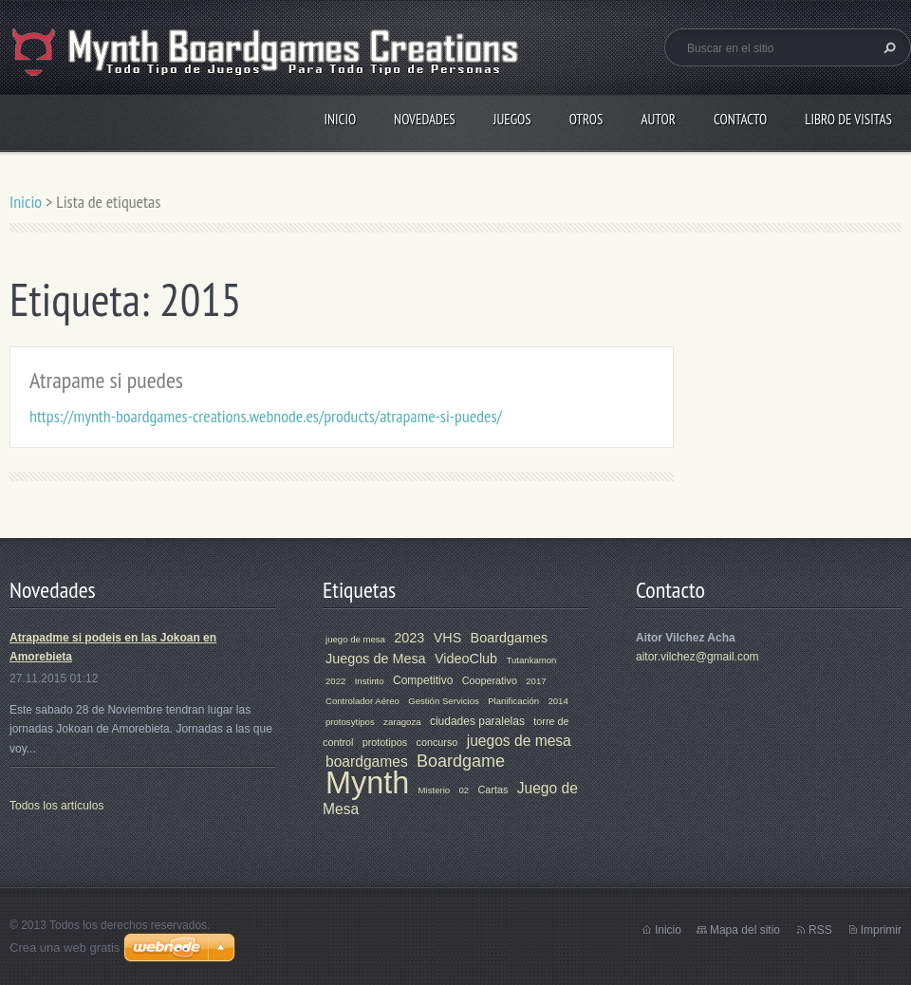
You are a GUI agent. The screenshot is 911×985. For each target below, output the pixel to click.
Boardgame (461, 761)
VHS (448, 637)
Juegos (512, 119)
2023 (409, 637)
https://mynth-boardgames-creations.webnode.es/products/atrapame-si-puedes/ (265, 416)
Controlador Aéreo (362, 701)
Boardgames (509, 637)
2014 (557, 701)
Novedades (425, 119)
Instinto (369, 681)
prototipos (385, 742)
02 (464, 790)
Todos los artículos (56, 805)
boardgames (366, 761)
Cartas (493, 789)
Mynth (367, 783)
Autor (658, 119)
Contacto (740, 119)
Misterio (434, 790)
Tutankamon (531, 660)
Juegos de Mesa (375, 658)
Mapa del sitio (745, 930)
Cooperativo (489, 680)
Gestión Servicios (443, 701)
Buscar (887, 47)
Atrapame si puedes (106, 380)
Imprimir (881, 930)
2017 (536, 681)
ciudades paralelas (477, 721)
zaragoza (401, 721)
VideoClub (466, 658)
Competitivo (423, 680)
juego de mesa (355, 639)
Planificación (513, 701)
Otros (586, 119)
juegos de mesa (519, 741)
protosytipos (350, 721)
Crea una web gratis (64, 947)
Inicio (340, 119)
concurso (437, 742)
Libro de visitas (848, 119)
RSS (820, 930)
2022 (335, 681)
